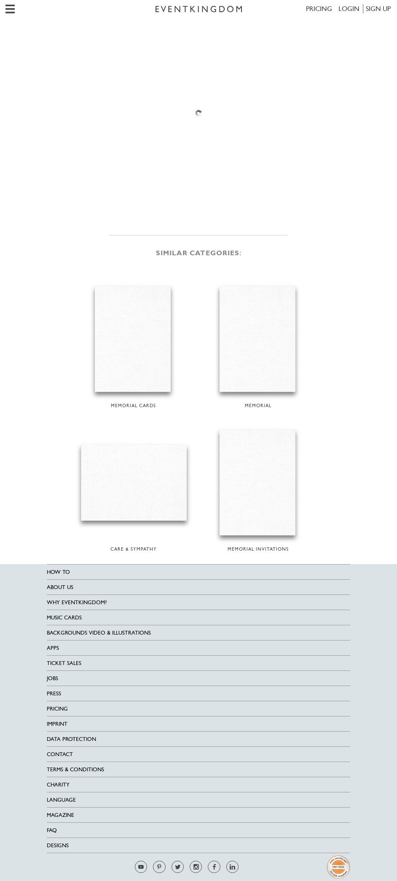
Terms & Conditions (75, 769)
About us (60, 587)
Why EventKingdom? (77, 602)
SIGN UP (378, 9)
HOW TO (58, 572)
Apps (53, 648)
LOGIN (348, 9)
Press (54, 693)
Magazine (60, 815)
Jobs (52, 678)
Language (61, 800)
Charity (58, 784)
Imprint (57, 724)
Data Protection (71, 739)
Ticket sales (64, 663)
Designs (58, 845)
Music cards (64, 617)
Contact (60, 754)
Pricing (319, 9)
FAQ (52, 830)
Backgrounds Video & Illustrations (99, 633)
